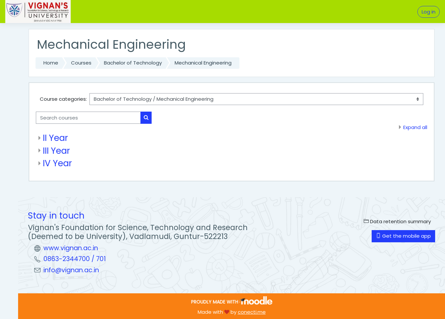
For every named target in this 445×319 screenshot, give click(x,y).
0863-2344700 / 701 (74, 258)
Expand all (415, 127)
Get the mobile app (403, 235)
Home (50, 62)
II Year (55, 138)
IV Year (57, 163)
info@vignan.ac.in (71, 270)
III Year (56, 151)
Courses (81, 62)
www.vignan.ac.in (70, 248)
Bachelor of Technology (133, 62)
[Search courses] (88, 118)
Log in (428, 11)
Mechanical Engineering (203, 62)
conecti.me (252, 311)
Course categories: (63, 98)
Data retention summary (397, 221)
